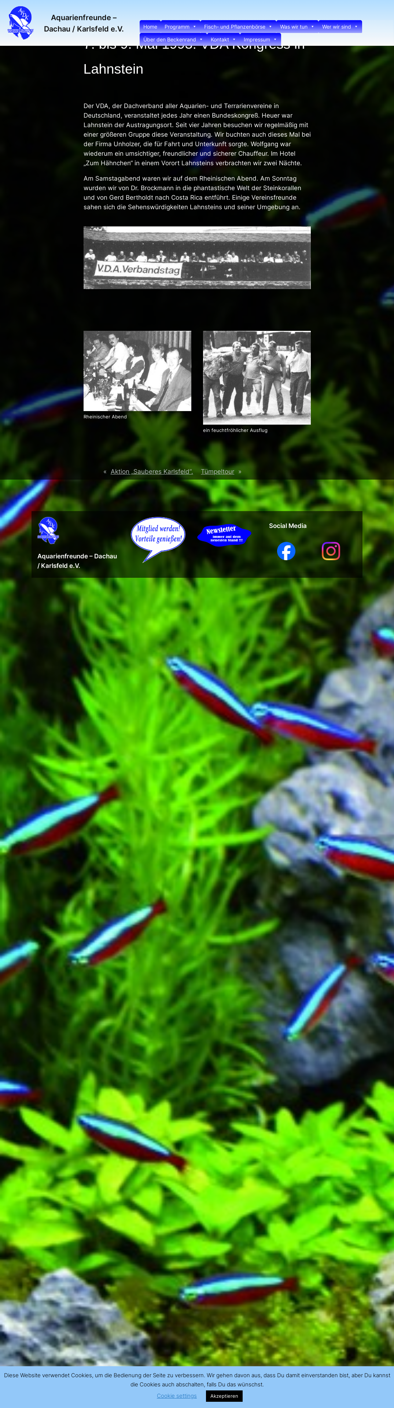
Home (150, 26)
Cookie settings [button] (177, 1395)
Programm (181, 26)
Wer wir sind (340, 26)
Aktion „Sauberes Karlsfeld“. (152, 471)
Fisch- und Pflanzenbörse (238, 26)
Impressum (260, 39)
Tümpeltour (217, 471)
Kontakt (223, 39)
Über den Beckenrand (173, 39)
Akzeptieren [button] (224, 1396)
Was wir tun (297, 26)
